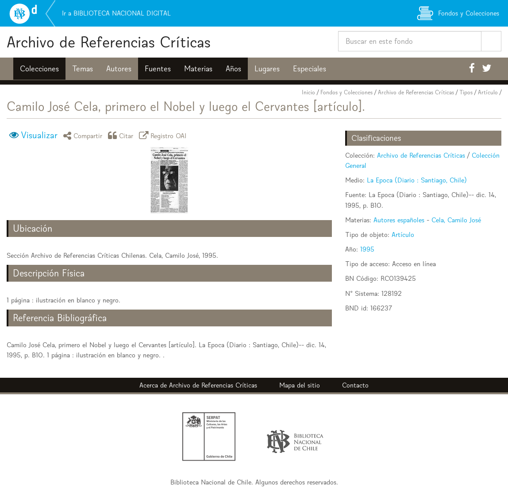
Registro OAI (164, 135)
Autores (118, 69)
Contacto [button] (355, 385)
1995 (367, 249)
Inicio (308, 92)
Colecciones (39, 69)
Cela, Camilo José (456, 220)
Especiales (309, 69)
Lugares (267, 69)
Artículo (488, 92)
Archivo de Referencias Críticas (109, 42)
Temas (82, 69)
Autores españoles (398, 220)
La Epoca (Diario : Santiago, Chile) (417, 180)
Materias (198, 69)
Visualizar (39, 135)
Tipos (466, 92)
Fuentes (158, 69)
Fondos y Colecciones (346, 92)
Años (233, 69)
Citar (122, 135)
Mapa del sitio (299, 385)
